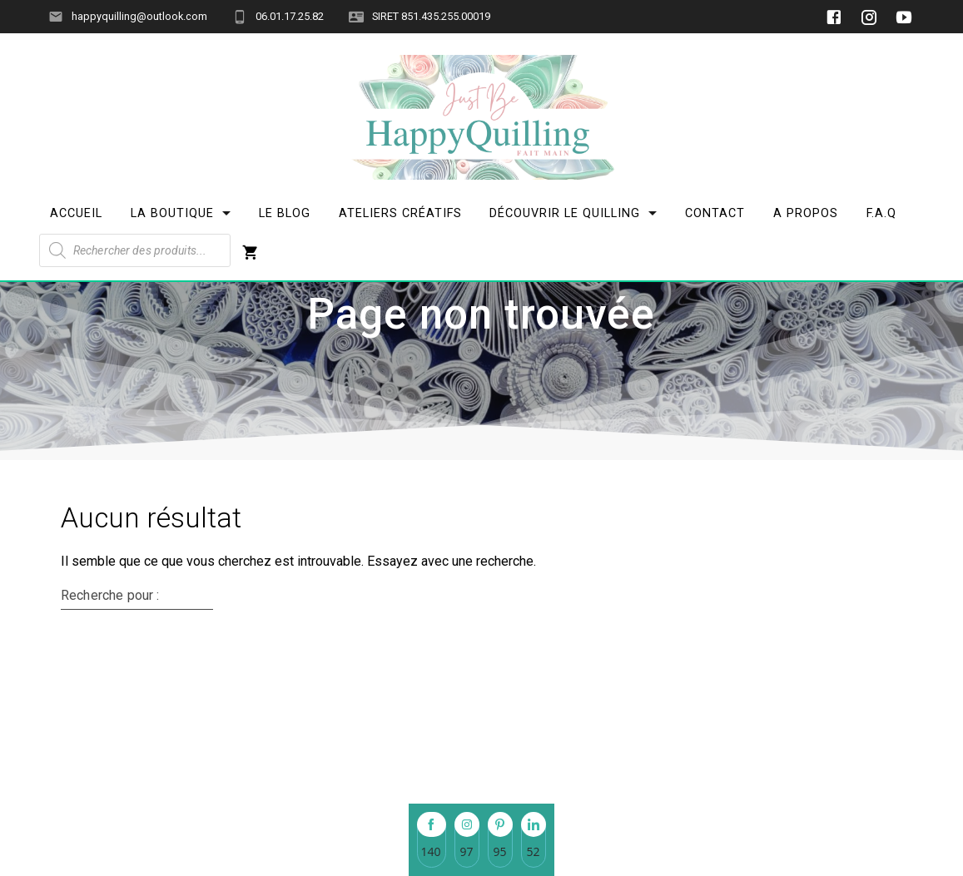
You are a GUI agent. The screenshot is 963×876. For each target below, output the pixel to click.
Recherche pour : (110, 699)
